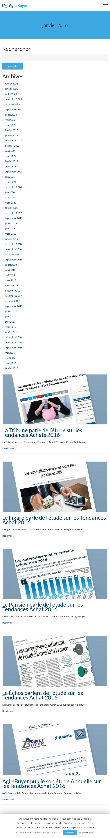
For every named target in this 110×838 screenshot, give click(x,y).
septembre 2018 (13, 259)
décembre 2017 (13, 290)
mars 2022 (10, 156)
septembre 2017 (13, 306)
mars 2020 (10, 202)
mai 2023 (10, 119)
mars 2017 (10, 326)
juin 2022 (10, 150)
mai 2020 (10, 197)
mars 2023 (10, 124)
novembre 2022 (13, 140)
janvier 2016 (11, 368)
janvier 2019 (11, 238)
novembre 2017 (13, 295)
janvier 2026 (11, 88)
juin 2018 (10, 269)
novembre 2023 (13, 99)
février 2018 (11, 285)
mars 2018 (10, 280)
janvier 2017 (11, 331)
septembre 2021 (13, 171)
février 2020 (11, 207)
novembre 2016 (13, 342)
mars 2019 (10, 233)
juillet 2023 (11, 114)
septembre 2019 (13, 218)
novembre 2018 (13, 249)
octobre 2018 (12, 254)
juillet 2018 (11, 264)
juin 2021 (10, 176)
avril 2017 (10, 321)
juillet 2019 (11, 223)
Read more (8, 448)
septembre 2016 (13, 347)
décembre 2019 (13, 212)
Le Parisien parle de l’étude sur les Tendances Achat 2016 (42, 606)
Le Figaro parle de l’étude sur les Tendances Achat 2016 (54, 519)
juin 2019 (10, 228)
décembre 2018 (13, 243)
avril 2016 (10, 357)
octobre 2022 (12, 145)
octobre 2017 (12, 300)
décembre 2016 (13, 337)
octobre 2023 (12, 104)
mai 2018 (10, 275)
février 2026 (11, 83)
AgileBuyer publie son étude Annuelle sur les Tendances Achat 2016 (51, 783)
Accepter (69, 832)
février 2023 (11, 130)
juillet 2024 (11, 93)
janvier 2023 (11, 135)
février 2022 (11, 161)
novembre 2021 (13, 166)
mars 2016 (10, 363)
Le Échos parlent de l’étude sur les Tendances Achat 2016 (42, 695)
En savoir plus (86, 832)
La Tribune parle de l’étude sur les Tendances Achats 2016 (42, 432)
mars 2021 (10, 181)
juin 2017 (10, 316)
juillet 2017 (11, 311)
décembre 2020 (13, 187)
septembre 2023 (13, 109)
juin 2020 (10, 192)
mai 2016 (10, 352)
